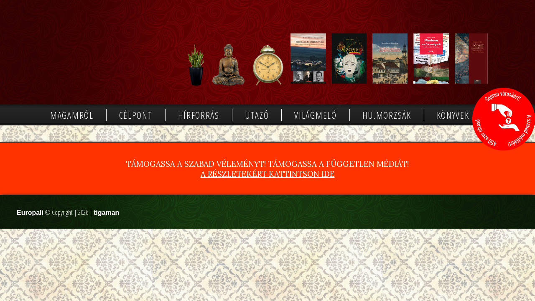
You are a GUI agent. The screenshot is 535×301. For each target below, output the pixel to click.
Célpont (136, 115)
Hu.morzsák (386, 115)
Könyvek (453, 115)
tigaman (106, 212)
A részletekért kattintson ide (268, 174)
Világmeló (315, 115)
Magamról (72, 115)
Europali (30, 212)
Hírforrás (198, 115)
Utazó (257, 115)
